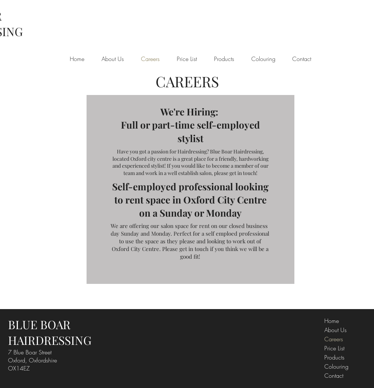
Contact (333, 376)
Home (331, 321)
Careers (333, 339)
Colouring (336, 366)
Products (334, 357)
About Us (335, 330)
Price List (334, 348)
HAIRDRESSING (50, 340)
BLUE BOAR (39, 324)
